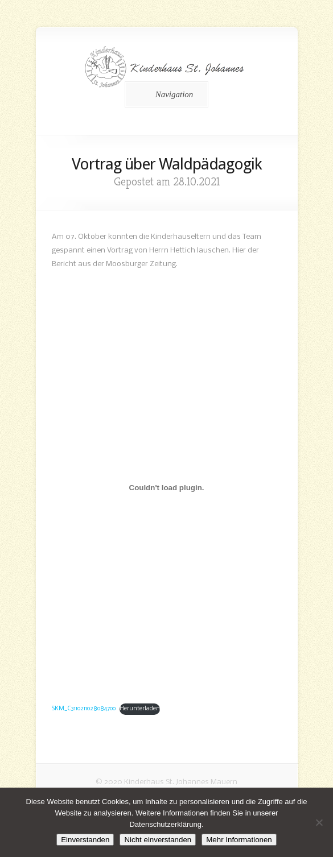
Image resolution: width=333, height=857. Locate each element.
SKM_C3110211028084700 (84, 709)
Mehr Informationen (239, 839)
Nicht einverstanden (157, 839)
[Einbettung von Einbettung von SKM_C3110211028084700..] (167, 487)
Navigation (165, 94)
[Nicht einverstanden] (318, 822)
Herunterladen (140, 709)
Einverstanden (85, 839)
